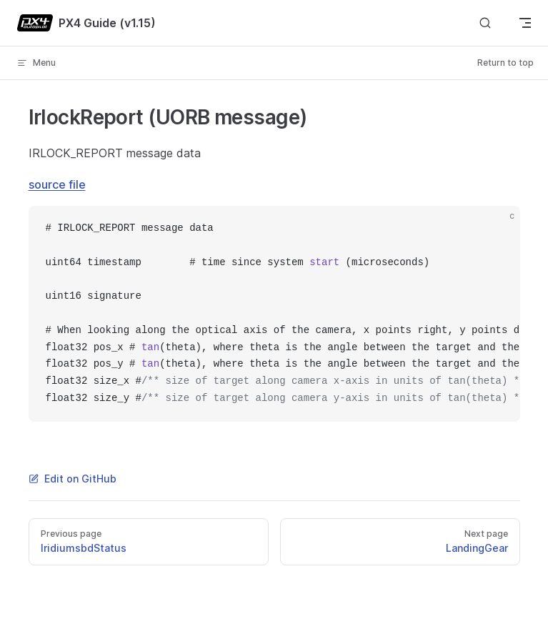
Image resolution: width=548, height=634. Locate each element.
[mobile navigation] (525, 23)
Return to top (505, 62)
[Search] (485, 23)
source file (57, 184)
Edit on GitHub (72, 478)
